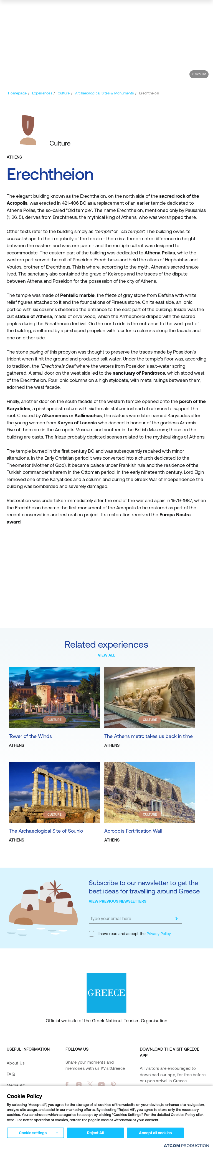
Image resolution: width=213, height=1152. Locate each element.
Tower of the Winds (30, 736)
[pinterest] (113, 1084)
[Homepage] (17, 93)
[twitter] (90, 1084)
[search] (169, 10)
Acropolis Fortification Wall (133, 831)
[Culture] (64, 93)
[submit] (176, 919)
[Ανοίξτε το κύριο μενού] (200, 10)
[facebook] (67, 1084)
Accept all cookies (155, 1133)
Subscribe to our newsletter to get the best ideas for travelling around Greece (144, 887)
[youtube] (101, 1084)
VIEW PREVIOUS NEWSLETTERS (117, 901)
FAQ (11, 1074)
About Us (15, 1063)
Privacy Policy (158, 933)
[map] (184, 10)
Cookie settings (33, 1133)
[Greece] (29, 9)
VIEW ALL (106, 655)
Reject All (95, 1133)
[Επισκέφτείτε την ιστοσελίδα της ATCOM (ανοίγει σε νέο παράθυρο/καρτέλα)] (186, 1145)
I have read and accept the (130, 933)
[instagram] (79, 1084)
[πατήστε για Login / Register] (156, 10)
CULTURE (54, 720)
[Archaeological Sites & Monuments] (104, 93)
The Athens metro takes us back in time (148, 736)
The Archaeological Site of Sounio (46, 831)
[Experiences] (42, 93)
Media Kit (16, 1085)
